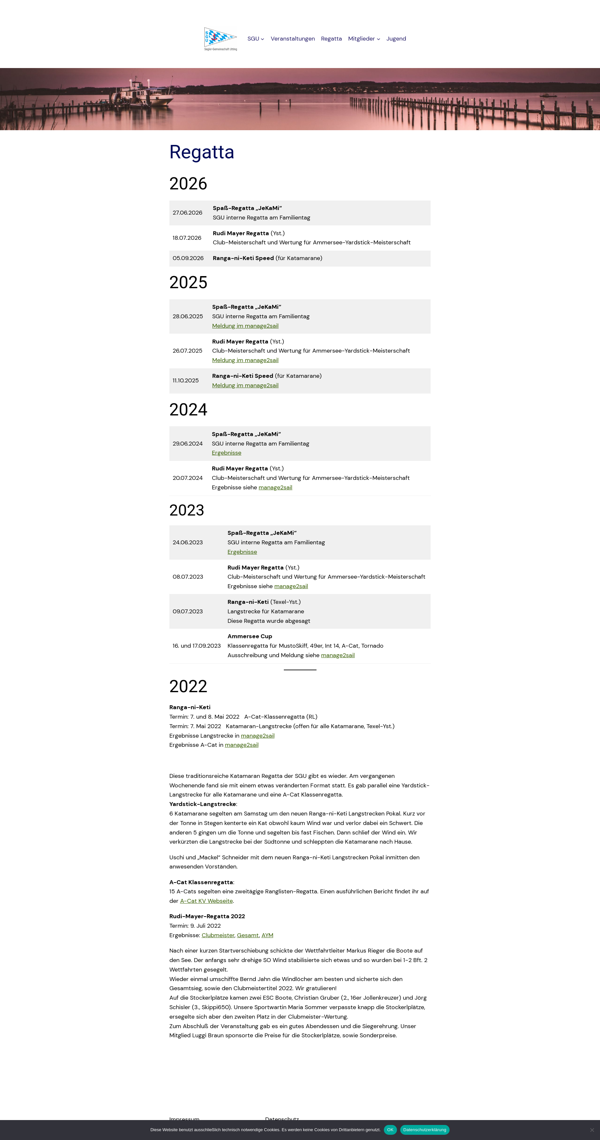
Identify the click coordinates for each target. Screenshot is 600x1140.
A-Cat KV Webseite (206, 901)
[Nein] (592, 1130)
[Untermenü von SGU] (262, 39)
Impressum (184, 1119)
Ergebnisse (226, 453)
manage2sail (275, 487)
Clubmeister (218, 935)
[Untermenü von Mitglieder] (378, 39)
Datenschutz (282, 1119)
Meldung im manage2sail (245, 326)
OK (390, 1129)
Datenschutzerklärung (424, 1129)
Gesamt (248, 935)
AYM (267, 935)
